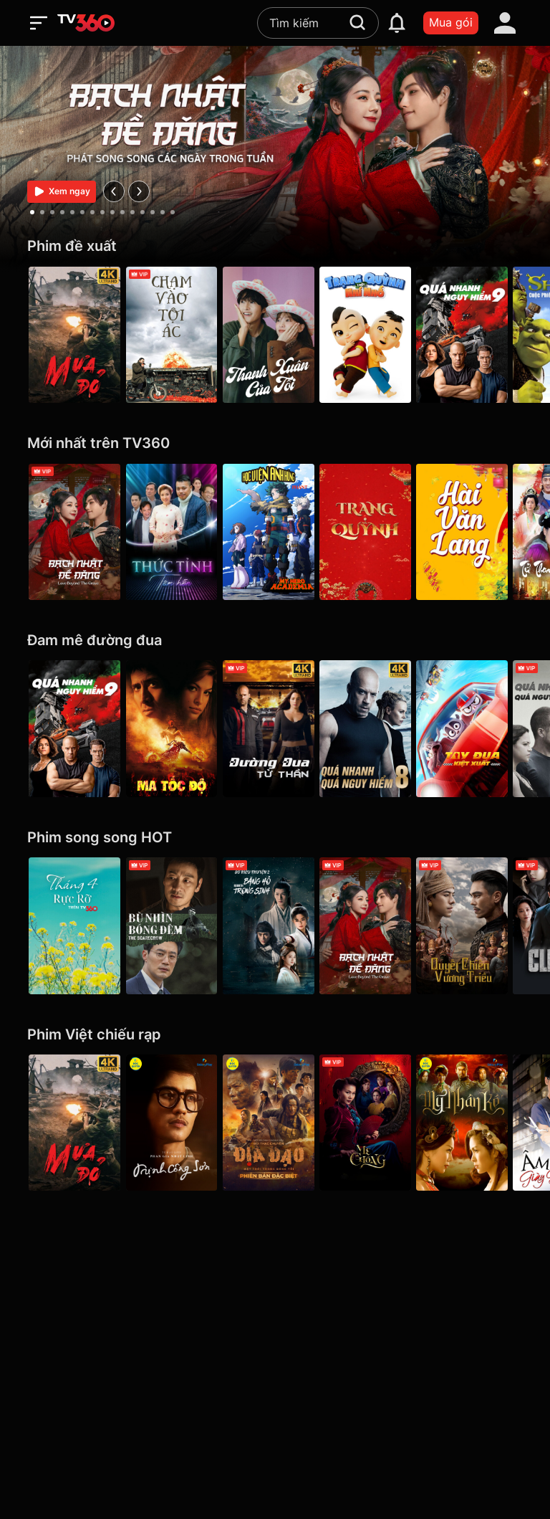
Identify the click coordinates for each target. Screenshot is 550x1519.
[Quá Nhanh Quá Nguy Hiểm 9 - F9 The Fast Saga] (475, 335)
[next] (139, 191)
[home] (86, 23)
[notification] (397, 23)
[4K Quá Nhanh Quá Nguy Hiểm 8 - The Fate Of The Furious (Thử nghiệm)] (375, 728)
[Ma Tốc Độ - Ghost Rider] (175, 728)
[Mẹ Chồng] (375, 1122)
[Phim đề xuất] (274, 246)
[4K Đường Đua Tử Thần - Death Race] (275, 728)
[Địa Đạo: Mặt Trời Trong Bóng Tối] (275, 1122)
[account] (505, 23)
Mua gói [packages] (451, 22)
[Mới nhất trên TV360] (274, 443)
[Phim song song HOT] (274, 837)
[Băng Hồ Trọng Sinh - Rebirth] (275, 925)
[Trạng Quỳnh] (375, 532)
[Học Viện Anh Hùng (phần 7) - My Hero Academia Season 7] (275, 532)
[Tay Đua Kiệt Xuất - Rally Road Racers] (475, 728)
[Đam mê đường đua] (274, 640)
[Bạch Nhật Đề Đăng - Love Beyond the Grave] (74, 532)
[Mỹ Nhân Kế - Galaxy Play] (475, 1122)
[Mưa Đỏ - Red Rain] (74, 335)
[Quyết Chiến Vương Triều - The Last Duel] (475, 925)
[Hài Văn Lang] (475, 532)
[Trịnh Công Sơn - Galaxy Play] (175, 1122)
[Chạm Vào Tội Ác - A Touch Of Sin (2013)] (175, 335)
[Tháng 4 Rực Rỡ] (74, 925)
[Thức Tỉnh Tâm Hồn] (175, 532)
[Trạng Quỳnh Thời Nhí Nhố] (375, 335)
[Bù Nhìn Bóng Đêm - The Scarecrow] (175, 925)
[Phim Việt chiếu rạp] (274, 1034)
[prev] (114, 191)
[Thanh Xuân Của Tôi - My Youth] (275, 335)
